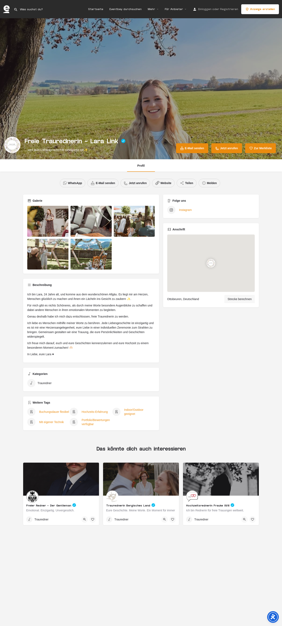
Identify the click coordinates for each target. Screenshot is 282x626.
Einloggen (205, 9)
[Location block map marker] (211, 263)
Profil (141, 165)
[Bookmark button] (92, 519)
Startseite (95, 9)
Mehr (151, 9)
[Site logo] (7, 9)
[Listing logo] (12, 145)
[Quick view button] (84, 519)
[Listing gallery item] (47, 221)
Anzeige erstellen (260, 9)
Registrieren (229, 9)
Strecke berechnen (239, 299)
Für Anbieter (174, 9)
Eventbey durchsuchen (125, 9)
